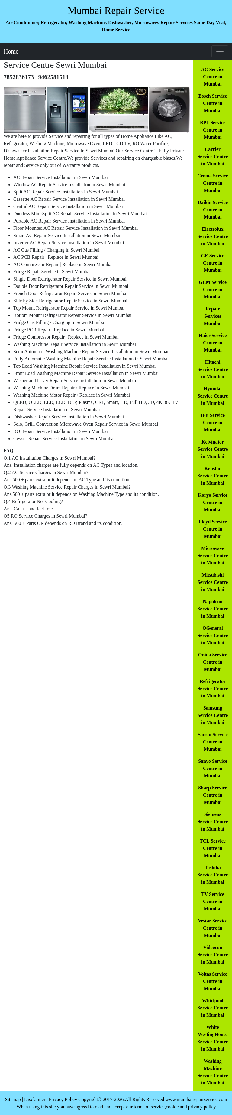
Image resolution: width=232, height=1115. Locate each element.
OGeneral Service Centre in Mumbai (213, 635)
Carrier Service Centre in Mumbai (213, 156)
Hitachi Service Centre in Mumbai (213, 369)
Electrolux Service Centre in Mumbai (213, 236)
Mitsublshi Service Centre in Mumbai (213, 582)
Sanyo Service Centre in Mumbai (212, 768)
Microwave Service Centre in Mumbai (213, 555)
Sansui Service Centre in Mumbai (212, 742)
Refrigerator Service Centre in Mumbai (213, 688)
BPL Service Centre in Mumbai (212, 130)
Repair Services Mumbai (213, 316)
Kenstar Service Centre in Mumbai (213, 476)
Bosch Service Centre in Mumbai (212, 103)
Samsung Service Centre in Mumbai (213, 715)
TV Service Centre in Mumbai (212, 901)
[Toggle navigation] (219, 51)
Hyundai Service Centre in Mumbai (213, 396)
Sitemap (13, 1099)
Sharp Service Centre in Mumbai (212, 795)
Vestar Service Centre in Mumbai (212, 928)
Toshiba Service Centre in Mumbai (213, 875)
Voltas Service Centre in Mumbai (212, 981)
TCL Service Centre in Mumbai (213, 848)
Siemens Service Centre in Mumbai (213, 821)
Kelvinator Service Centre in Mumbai (213, 449)
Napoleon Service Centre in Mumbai (213, 609)
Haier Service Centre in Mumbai (213, 343)
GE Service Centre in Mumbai (212, 263)
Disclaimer (34, 1099)
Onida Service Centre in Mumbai (212, 662)
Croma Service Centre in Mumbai (212, 183)
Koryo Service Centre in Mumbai (212, 502)
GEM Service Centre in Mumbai (213, 289)
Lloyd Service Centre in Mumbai (212, 529)
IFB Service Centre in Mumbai (213, 422)
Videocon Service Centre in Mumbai (213, 954)
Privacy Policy (63, 1099)
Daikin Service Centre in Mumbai (213, 209)
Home (11, 51)
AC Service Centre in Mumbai (212, 76)
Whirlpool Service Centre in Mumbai (213, 1008)
